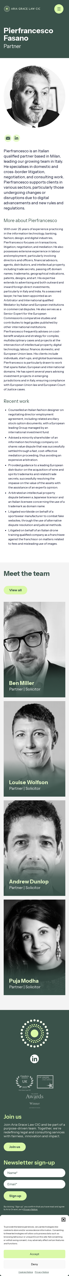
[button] (63, 1219)
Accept (34, 1254)
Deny (34, 1264)
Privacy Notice (42, 1272)
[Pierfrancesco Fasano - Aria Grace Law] (22, 9)
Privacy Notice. (30, 1209)
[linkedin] (34, 1058)
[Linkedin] (16, 138)
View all (15, 590)
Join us (14, 1147)
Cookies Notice (25, 1272)
